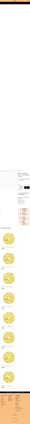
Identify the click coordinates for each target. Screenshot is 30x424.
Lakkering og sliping (3, 170)
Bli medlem (9, 396)
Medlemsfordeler (10, 399)
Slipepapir (8, 170)
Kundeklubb (17, 403)
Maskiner (2, 400)
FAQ (8, 401)
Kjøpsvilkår (16, 402)
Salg (1, 396)
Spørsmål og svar (17, 396)
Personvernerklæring (18, 400)
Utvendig (2, 399)
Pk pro (2, 405)
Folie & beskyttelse (3, 404)
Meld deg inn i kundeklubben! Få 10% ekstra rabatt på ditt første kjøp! (15, 392)
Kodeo (17, 418)
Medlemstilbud (10, 400)
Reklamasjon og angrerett (17, 398)
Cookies (16, 401)
